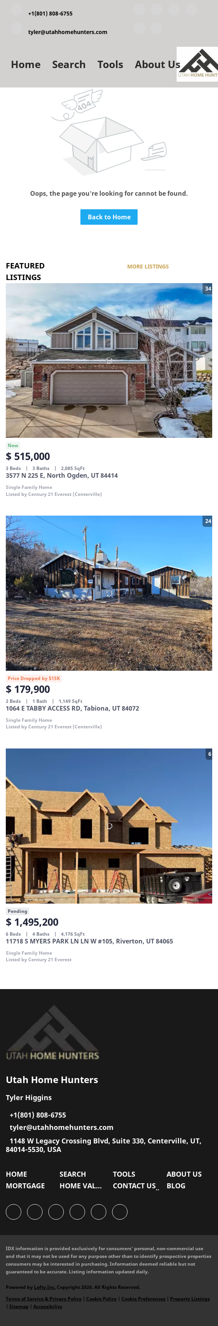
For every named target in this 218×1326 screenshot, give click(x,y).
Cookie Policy (101, 1298)
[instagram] (139, 29)
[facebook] (139, 11)
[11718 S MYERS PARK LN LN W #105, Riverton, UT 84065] (109, 826)
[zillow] (191, 11)
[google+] (156, 29)
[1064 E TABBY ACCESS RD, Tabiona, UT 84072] (109, 593)
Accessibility (47, 1306)
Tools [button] (110, 64)
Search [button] (69, 64)
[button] (18, 1176)
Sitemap (19, 1306)
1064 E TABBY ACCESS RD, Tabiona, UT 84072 (72, 708)
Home (26, 64)
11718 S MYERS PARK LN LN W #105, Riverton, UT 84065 (89, 941)
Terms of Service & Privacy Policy (44, 1298)
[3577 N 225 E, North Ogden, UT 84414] (109, 360)
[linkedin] (156, 11)
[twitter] (174, 11)
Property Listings (190, 1298)
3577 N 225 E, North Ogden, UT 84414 (62, 475)
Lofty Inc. (45, 1287)
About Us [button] (158, 64)
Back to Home (109, 217)
